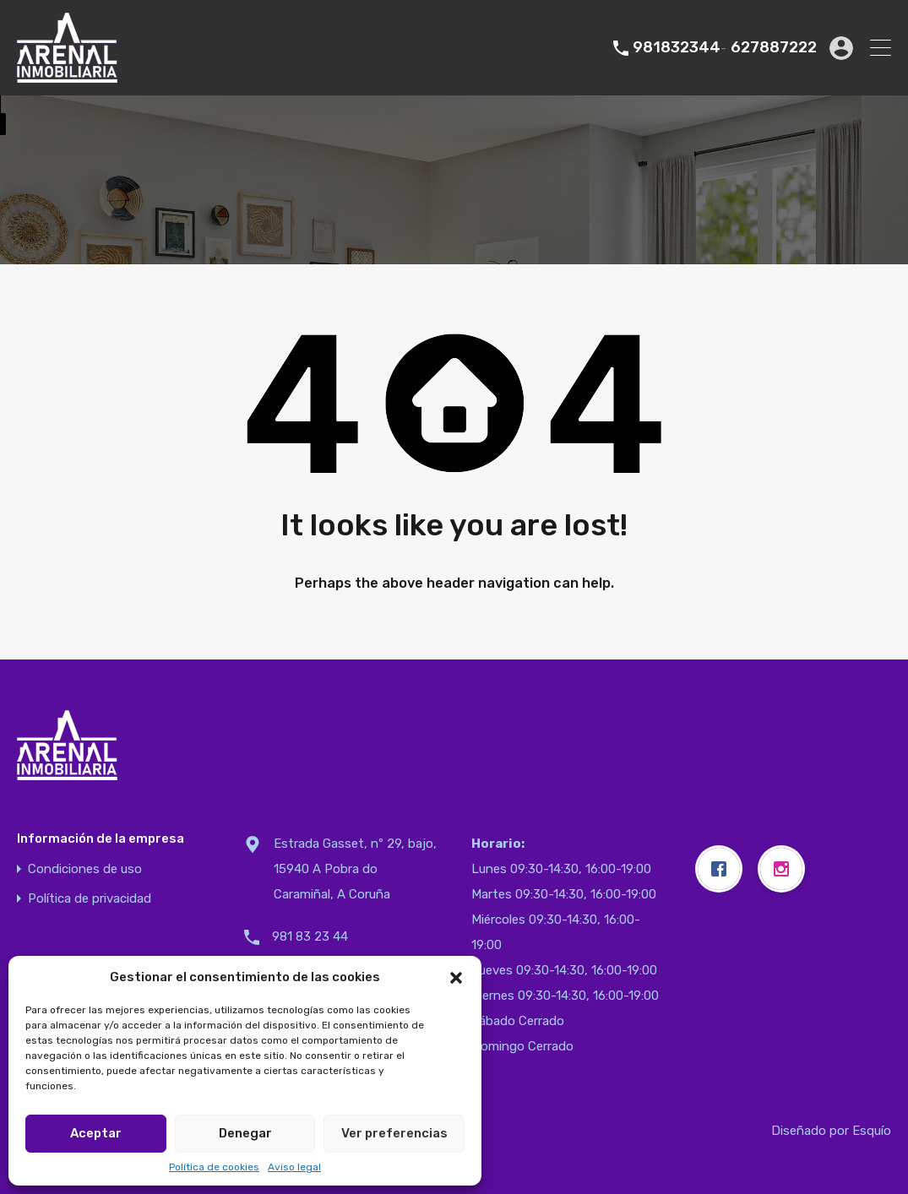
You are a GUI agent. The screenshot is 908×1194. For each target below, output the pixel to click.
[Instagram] (785, 869)
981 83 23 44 (310, 936)
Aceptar (96, 1133)
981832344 (676, 48)
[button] (456, 977)
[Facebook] (723, 869)
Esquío (871, 1130)
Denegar (245, 1133)
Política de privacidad (89, 899)
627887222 (774, 48)
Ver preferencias (394, 1133)
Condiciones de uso (85, 869)
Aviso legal (294, 1167)
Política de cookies (214, 1167)
